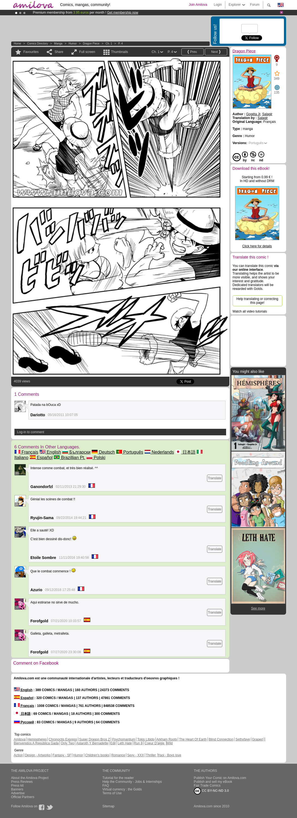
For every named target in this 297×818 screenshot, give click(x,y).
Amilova (20, 739)
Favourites (31, 52)
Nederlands (159, 452)
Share (59, 52)
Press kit (17, 785)
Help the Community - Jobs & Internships (132, 782)
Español (41, 457)
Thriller (151, 755)
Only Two (67, 743)
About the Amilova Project (30, 778)
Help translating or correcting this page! (257, 301)
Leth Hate (125, 743)
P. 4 (120, 43)
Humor (72, 43)
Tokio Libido (145, 739)
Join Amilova (198, 5)
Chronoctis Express (63, 739)
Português (129, 452)
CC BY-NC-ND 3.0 (211, 791)
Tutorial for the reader (118, 778)
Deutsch (103, 452)
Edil (113, 743)
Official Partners (22, 797)
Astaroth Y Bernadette (92, 743)
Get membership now (122, 12)
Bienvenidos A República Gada (36, 743)
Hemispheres (37, 739)
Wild (169, 743)
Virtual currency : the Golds (122, 789)
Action (18, 755)
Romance (118, 755)
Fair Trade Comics (207, 785)
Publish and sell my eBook (213, 782)
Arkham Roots (166, 739)
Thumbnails (119, 52)
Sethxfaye (242, 739)
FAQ (106, 785)
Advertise (18, 793)
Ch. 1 (109, 43)
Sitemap (109, 806)
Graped (257, 739)
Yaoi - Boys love (169, 755)
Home (17, 43)
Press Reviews (22, 782)
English (50, 452)
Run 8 (138, 743)
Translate (214, 478)
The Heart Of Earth (192, 739)
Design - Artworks (37, 755)
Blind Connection (221, 739)
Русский (24, 722)
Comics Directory (37, 43)
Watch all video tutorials (250, 311)
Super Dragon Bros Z (94, 739)
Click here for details (257, 246)
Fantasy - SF (62, 755)
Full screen (87, 52)
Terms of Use (112, 793)
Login (218, 5)
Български (76, 452)
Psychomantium (123, 739)
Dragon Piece (91, 43)
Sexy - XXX (135, 755)
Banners (17, 789)
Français (26, 452)
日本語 (185, 452)
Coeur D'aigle (155, 743)
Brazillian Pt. (69, 457)
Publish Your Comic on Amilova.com (220, 778)
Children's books (97, 755)
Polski (95, 457)
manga (58, 43)
